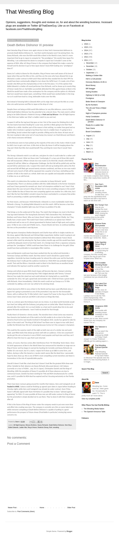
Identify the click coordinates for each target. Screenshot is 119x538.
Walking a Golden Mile (94, 76)
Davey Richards (42, 425)
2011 (86, 60)
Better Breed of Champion (95, 102)
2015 (86, 47)
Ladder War (23, 427)
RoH (50, 427)
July (88, 139)
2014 (86, 50)
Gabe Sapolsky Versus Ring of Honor (100, 244)
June (88, 142)
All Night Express (19, 425)
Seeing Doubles (92, 92)
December (90, 63)
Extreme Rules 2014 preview (100, 224)
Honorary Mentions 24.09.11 (96, 82)
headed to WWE (13, 386)
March (88, 152)
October (89, 70)
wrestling (56, 427)
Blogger (69, 531)
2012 (86, 57)
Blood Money (90, 85)
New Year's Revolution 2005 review (101, 186)
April (88, 149)
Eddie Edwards (13, 427)
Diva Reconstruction (100, 165)
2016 (86, 44)
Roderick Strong (43, 427)
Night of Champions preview (96, 113)
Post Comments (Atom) (26, 511)
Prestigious (90, 98)
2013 (86, 54)
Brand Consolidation (93, 132)
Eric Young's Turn (101, 205)
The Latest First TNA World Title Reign (101, 286)
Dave (97, 383)
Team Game (90, 128)
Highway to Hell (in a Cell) (95, 95)
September (90, 73)
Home (42, 508)
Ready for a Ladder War (95, 125)
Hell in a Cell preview (93, 79)
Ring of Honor (32, 427)
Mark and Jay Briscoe (50, 114)
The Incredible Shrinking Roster (101, 264)
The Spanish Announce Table (94, 412)
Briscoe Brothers (31, 425)
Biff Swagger (90, 89)
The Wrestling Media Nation (94, 409)
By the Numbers (92, 105)
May (88, 145)
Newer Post (12, 508)
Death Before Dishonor (56, 425)
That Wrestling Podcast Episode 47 (101, 347)
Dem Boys (68, 425)
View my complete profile (91, 399)
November (90, 66)
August (89, 136)
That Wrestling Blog (30, 12)
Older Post (71, 508)
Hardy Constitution (92, 117)
